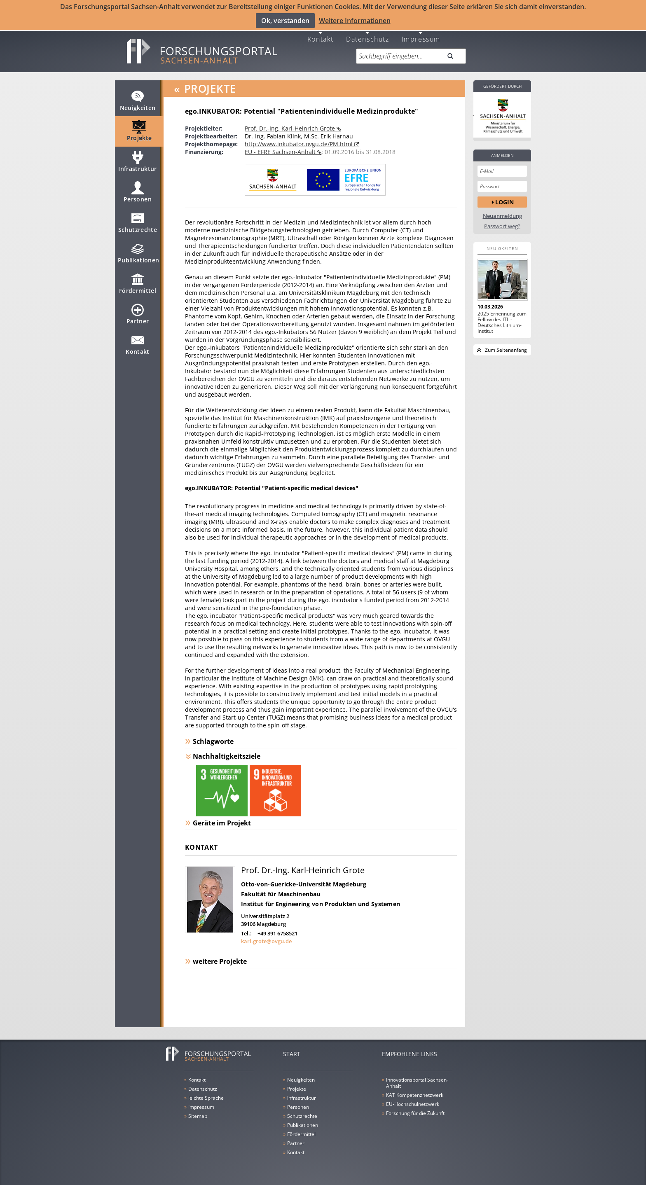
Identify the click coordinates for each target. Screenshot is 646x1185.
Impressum (421, 37)
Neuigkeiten (138, 103)
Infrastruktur (137, 164)
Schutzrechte (137, 224)
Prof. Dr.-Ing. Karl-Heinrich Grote (291, 127)
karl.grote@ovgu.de (266, 939)
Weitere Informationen (355, 20)
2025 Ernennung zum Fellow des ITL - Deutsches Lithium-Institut (502, 321)
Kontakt (320, 37)
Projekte (139, 133)
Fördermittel (137, 285)
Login (504, 200)
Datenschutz (367, 37)
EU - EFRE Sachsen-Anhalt (281, 150)
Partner (137, 316)
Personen (138, 194)
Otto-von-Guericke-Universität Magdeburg (303, 882)
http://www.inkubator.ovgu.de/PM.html (299, 143)
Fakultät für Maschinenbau (281, 892)
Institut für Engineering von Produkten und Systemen (320, 902)
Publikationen (138, 255)
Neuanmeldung (502, 215)
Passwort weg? (502, 225)
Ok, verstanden (285, 20)
